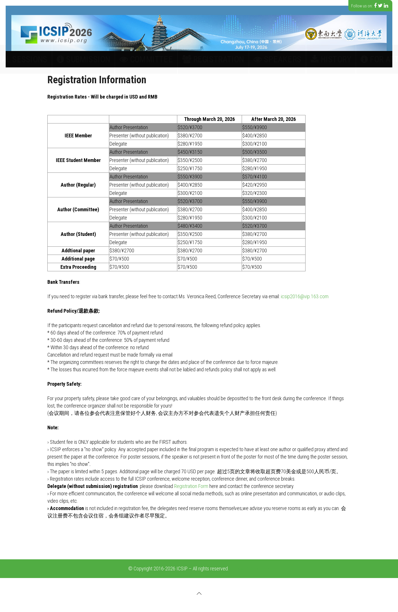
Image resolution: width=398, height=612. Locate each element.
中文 (378, 59)
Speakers (243, 59)
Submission (133, 59)
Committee (169, 59)
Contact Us (349, 59)
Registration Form (191, 486)
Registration (207, 59)
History (274, 59)
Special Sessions (91, 59)
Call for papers (43, 59)
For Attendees (310, 59)
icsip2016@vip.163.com (304, 296)
